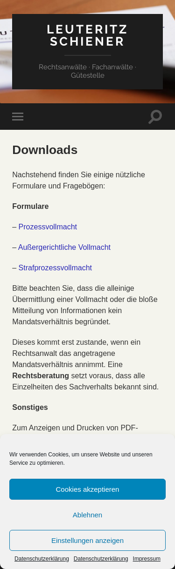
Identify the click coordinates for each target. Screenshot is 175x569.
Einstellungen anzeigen (87, 540)
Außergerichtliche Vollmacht (64, 247)
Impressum (147, 559)
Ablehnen (87, 515)
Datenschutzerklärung (41, 559)
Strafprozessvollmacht (55, 268)
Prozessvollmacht (48, 227)
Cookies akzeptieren (87, 489)
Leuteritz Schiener (87, 35)
